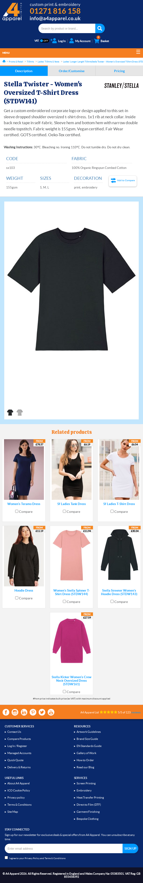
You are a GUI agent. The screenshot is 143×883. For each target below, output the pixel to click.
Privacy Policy (32, 858)
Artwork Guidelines (89, 731)
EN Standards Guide (89, 745)
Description (23, 71)
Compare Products (19, 738)
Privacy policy (16, 797)
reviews (136, 712)
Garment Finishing (88, 811)
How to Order (85, 760)
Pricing (119, 71)
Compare (25, 512)
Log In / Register (17, 745)
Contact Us (14, 731)
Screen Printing (86, 783)
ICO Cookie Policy (18, 790)
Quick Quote (15, 760)
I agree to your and (35, 858)
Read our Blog (85, 767)
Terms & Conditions (19, 804)
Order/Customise (71, 71)
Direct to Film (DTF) (89, 804)
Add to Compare (126, 180)
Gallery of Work (86, 753)
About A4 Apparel (18, 783)
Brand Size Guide (87, 738)
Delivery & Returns (19, 767)
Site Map (12, 811)
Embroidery (84, 790)
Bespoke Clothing (87, 818)
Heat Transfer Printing (90, 797)
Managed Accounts (19, 753)
